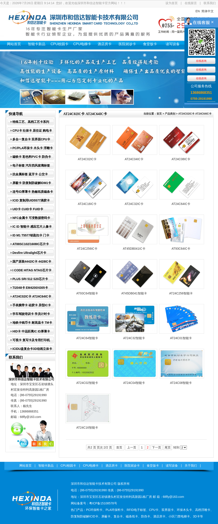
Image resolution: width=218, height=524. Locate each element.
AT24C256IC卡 (87, 248)
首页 (159, 113)
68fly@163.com (30, 417)
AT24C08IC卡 (181, 159)
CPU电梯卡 (82, 44)
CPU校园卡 (59, 44)
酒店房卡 (105, 44)
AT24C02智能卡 (87, 383)
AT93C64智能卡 (87, 293)
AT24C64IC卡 (181, 204)
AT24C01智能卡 (181, 338)
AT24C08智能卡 (181, 383)
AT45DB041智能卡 (134, 293)
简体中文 (207, 11)
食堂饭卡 (150, 44)
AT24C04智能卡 (134, 383)
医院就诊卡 (127, 44)
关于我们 (195, 44)
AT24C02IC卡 (87, 159)
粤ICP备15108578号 (103, 503)
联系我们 (210, 3)
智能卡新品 (36, 44)
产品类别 (170, 113)
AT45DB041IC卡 (134, 248)
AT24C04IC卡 (134, 159)
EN (198, 11)
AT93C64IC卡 (181, 248)
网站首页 (14, 44)
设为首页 (171, 3)
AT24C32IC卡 (134, 204)
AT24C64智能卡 (87, 338)
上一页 (131, 447)
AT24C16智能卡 (87, 427)
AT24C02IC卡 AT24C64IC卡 (194, 113)
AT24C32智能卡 (134, 338)
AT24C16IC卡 (87, 204)
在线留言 (191, 3)
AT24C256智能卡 (181, 293)
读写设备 (173, 44)
